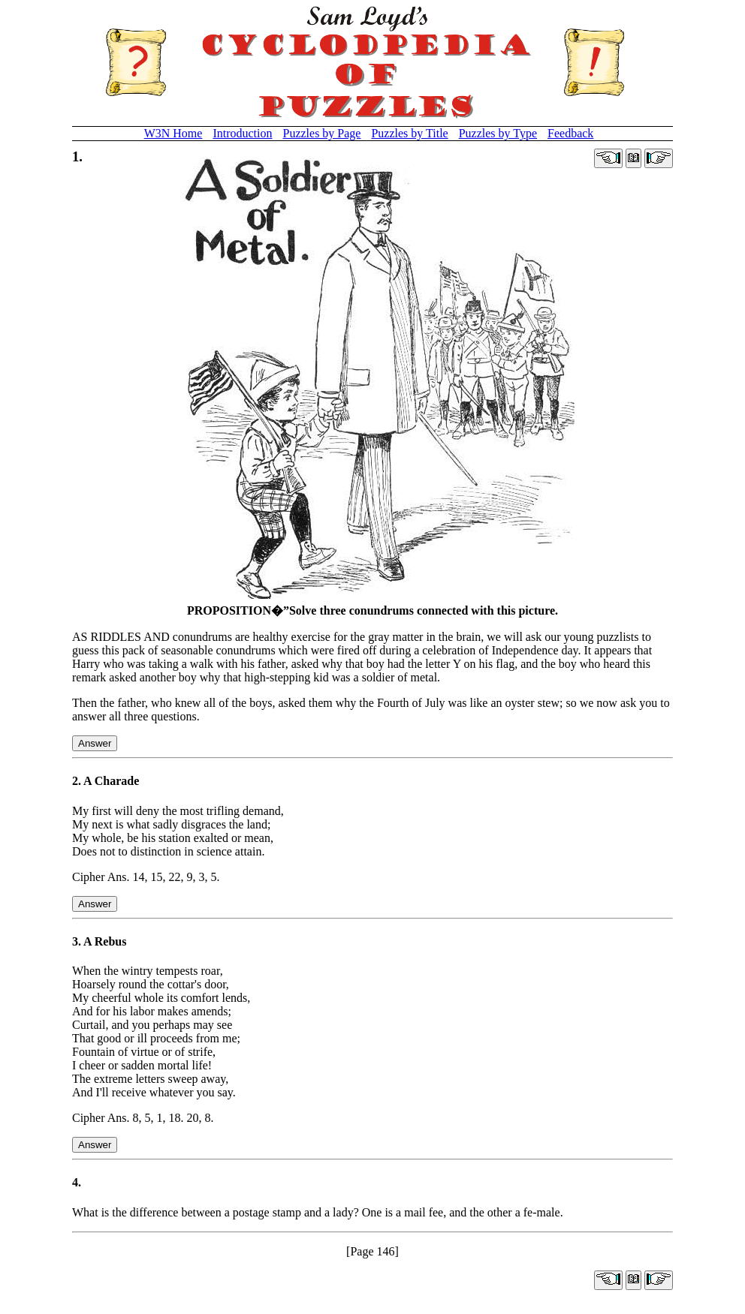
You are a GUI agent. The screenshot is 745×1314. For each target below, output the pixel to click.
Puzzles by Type (498, 133)
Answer (94, 743)
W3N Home (173, 133)
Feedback (570, 133)
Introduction (242, 133)
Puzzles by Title (409, 133)
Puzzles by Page (321, 133)
